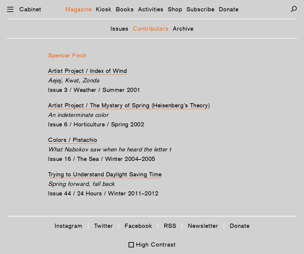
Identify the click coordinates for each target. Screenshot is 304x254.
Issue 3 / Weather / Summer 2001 (94, 89)
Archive (183, 28)
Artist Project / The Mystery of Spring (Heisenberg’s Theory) (129, 105)
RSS (170, 225)
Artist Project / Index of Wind (87, 70)
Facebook (138, 225)
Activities (151, 9)
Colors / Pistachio (72, 139)
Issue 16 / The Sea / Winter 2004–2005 (101, 158)
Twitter (103, 225)
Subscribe (200, 9)
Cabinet (30, 9)
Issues (119, 28)
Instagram (69, 225)
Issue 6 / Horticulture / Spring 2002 (96, 124)
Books (125, 9)
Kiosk (104, 9)
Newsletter (203, 225)
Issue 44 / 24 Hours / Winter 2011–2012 (103, 193)
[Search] (294, 9)
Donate (229, 9)
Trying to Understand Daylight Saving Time (105, 174)
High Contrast (156, 244)
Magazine (78, 9)
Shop (175, 9)
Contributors (151, 28)
